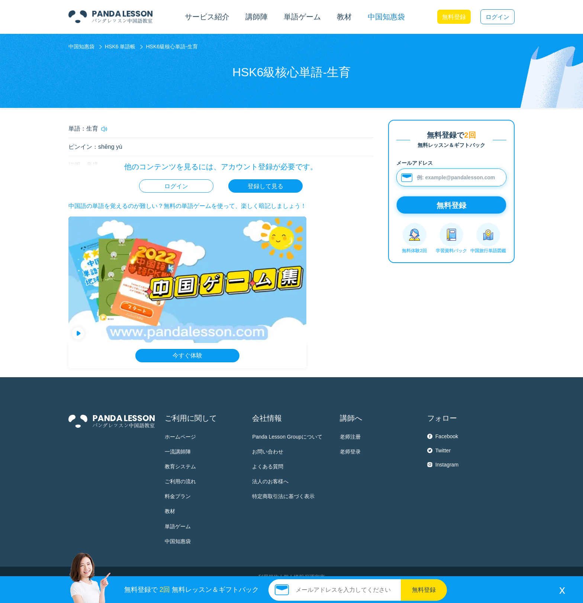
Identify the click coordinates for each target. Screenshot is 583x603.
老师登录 (350, 452)
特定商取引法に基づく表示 (283, 496)
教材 (170, 511)
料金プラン (178, 496)
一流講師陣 (178, 452)
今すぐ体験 (187, 355)
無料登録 (454, 17)
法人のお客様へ (270, 481)
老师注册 (350, 437)
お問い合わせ (267, 452)
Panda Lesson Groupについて (287, 437)
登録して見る (265, 186)
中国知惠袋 (386, 17)
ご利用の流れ (180, 481)
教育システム (180, 466)
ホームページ (180, 437)
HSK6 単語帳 (120, 46)
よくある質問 (267, 466)
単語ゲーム (178, 526)
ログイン (497, 17)
